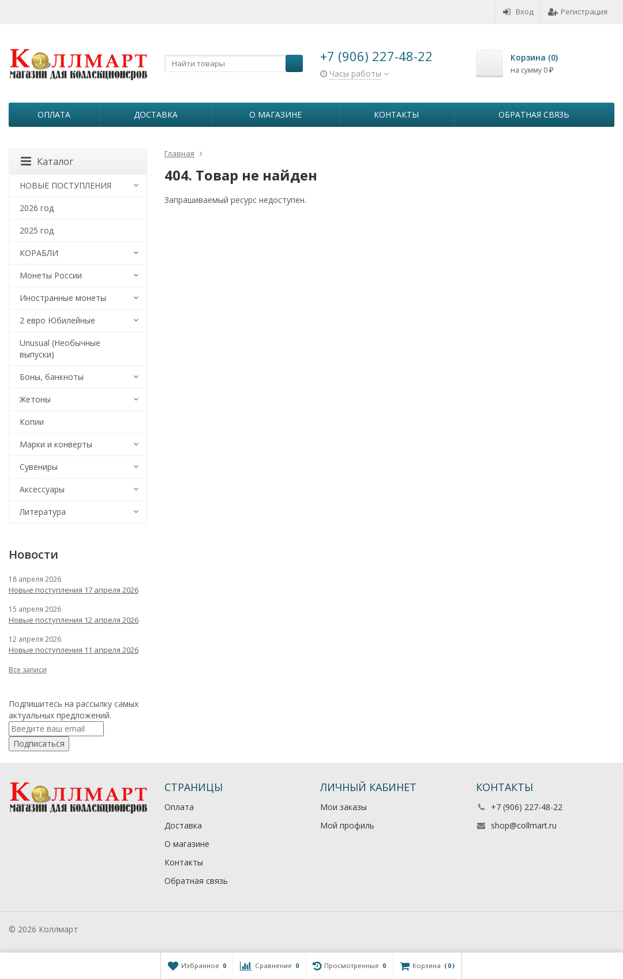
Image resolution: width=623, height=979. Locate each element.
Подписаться (39, 743)
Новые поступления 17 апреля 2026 (73, 590)
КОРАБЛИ (39, 252)
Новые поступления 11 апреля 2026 (73, 650)
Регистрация (577, 11)
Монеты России (51, 275)
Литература (43, 511)
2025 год (37, 230)
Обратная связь (533, 114)
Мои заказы (343, 806)
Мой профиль (347, 825)
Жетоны (35, 399)
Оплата (53, 114)
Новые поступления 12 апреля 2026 (73, 620)
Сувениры (39, 466)
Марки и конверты (56, 444)
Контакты (396, 114)
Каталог (47, 161)
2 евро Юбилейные (57, 320)
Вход (518, 11)
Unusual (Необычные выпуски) (60, 348)
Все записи (28, 670)
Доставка (156, 114)
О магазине (275, 114)
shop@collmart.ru (524, 825)
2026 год (37, 207)
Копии (32, 421)
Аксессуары (42, 489)
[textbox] (233, 63)
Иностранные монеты (63, 297)
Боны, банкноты (52, 376)
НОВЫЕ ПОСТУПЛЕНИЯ (65, 185)
